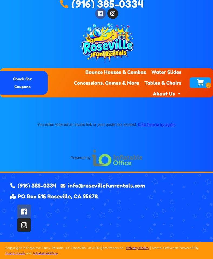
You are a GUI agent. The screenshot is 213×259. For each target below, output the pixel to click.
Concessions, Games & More (106, 83)
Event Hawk (15, 253)
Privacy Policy (137, 248)
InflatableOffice (45, 253)
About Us (167, 93)
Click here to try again (156, 124)
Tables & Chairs (162, 83)
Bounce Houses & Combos (115, 72)
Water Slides (166, 72)
